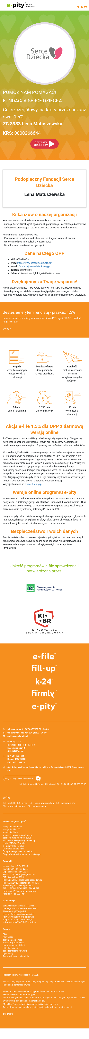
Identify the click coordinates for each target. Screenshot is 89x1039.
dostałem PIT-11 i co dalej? (15, 869)
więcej (6, 328)
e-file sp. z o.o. (57, 991)
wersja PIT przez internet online (17, 835)
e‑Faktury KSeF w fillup (13, 846)
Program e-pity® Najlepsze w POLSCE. (21, 975)
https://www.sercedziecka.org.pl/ (34, 263)
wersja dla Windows (12, 826)
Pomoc (6, 929)
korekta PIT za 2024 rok (14, 894)
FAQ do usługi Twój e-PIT (14, 911)
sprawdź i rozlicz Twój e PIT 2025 (18, 905)
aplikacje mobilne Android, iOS (17, 838)
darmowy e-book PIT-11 (14, 945)
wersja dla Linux (10, 832)
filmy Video (8, 937)
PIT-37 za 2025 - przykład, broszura (19, 874)
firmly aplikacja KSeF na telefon (17, 851)
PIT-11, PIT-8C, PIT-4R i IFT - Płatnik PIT (21, 888)
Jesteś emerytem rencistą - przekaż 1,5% (39, 312)
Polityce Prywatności (67, 997)
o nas (24, 803)
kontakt (11, 803)
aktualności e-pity (11, 948)
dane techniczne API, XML (15, 951)
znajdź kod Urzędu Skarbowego (17, 919)
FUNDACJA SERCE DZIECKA (32, 100)
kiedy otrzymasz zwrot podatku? (18, 885)
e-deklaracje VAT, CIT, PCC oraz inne (19, 922)
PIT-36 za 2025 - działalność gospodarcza (22, 880)
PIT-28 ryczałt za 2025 (13, 877)
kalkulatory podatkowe (13, 942)
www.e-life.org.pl (33, 484)
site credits (8, 1014)
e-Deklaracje (9, 900)
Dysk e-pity (8, 953)
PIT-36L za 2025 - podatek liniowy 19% (21, 883)
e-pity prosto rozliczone (20, 5)
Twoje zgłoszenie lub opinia (16, 956)
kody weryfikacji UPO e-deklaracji (18, 917)
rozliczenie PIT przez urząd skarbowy (20, 891)
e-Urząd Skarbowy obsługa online (18, 914)
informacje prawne (16, 806)
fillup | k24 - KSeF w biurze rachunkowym (22, 854)
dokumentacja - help (12, 940)
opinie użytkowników (44, 803)
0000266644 (22, 133)
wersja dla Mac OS (11, 829)
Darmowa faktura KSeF (13, 848)
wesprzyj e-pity (68, 803)
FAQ (5, 934)
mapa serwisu (39, 806)
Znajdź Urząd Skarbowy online (19, 778)
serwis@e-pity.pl (20, 736)
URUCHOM (41, 144)
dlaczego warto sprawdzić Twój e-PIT (20, 908)
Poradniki (7, 861)
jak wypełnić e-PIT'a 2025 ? (15, 866)
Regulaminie (50, 997)
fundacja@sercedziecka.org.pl (34, 266)
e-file (6, 797)
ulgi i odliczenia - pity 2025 (15, 872)
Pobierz (14, 821)
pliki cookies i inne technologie (30, 1001)
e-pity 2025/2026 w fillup (14, 843)
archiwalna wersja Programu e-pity (19, 840)
